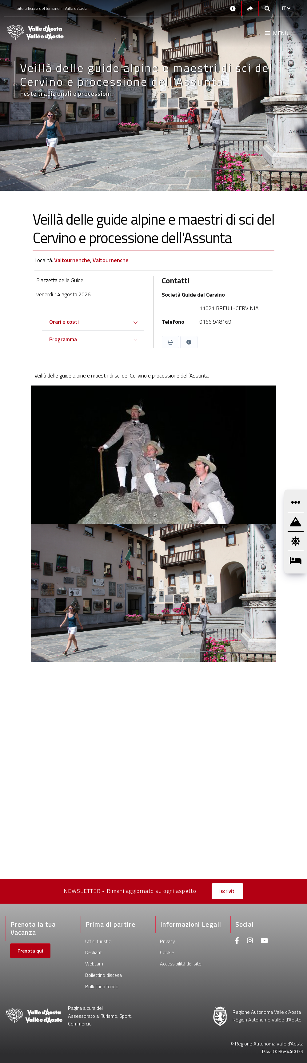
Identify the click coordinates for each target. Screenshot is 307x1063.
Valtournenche (72, 260)
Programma (63, 339)
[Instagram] (250, 941)
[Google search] (267, 8)
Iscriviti (227, 891)
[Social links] (250, 8)
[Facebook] (237, 941)
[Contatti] (233, 8)
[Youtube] (264, 941)
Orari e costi (64, 322)
